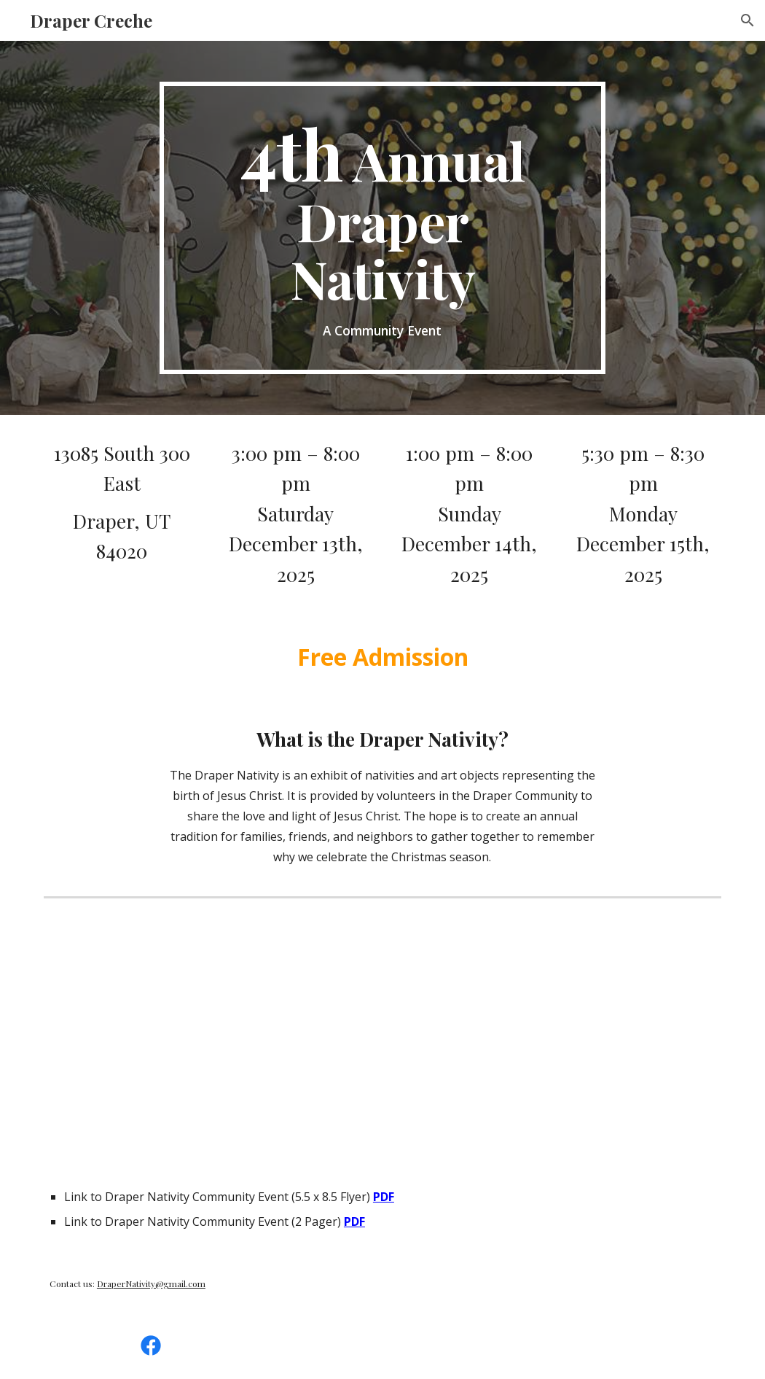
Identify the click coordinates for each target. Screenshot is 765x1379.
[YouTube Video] (209, 1033)
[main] (382, 228)
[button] (747, 20)
